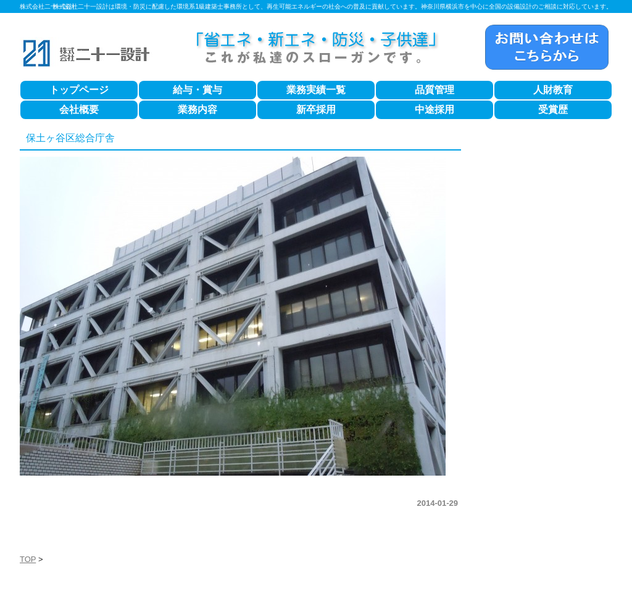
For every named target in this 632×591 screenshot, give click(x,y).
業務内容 (197, 109)
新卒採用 (316, 109)
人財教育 (553, 90)
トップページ (79, 90)
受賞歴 (553, 109)
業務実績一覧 (316, 90)
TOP (28, 559)
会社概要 (79, 109)
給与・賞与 (197, 90)
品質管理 (434, 90)
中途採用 (434, 109)
